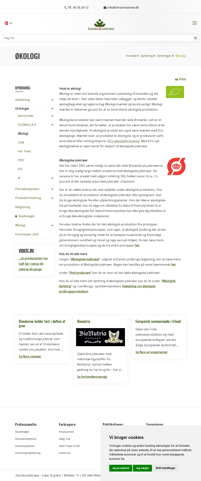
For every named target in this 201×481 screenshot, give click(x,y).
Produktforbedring (28, 198)
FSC (20, 169)
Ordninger (164, 56)
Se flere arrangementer (152, 352)
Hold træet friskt (69, 446)
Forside (131, 56)
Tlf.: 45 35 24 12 (80, 7)
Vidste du (65, 453)
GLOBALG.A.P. (27, 125)
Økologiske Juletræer (85, 259)
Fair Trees (24, 151)
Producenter (66, 431)
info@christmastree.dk (121, 7)
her (173, 265)
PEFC (21, 160)
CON (21, 142)
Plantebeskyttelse (27, 189)
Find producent (80, 273)
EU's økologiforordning (124, 141)
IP (19, 178)
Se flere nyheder (30, 357)
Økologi (23, 134)
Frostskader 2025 (27, 234)
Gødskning (22, 100)
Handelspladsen (25, 446)
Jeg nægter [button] (142, 468)
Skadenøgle (24, 216)
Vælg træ (64, 439)
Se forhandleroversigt (92, 377)
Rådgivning (22, 207)
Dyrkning (146, 56)
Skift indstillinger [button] (165, 468)
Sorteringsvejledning (27, 453)
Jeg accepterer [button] (120, 468)
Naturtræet (26, 116)
